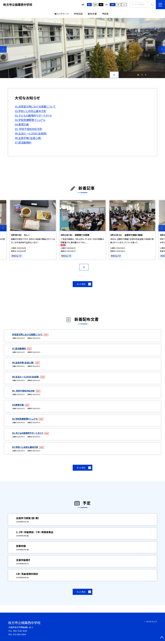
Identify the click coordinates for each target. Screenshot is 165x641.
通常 (89, 4)
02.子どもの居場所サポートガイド (33, 115)
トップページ (62, 13)
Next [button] (161, 49)
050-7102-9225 (20, 630)
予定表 (105, 13)
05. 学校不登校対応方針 (28, 129)
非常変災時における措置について (27, 334)
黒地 (101, 4)
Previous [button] (3, 49)
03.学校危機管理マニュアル (30, 120)
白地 (95, 4)
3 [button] (145, 75)
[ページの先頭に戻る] (161, 637)
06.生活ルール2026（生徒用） (31, 133)
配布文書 (92, 13)
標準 (112, 4)
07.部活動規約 (23, 142)
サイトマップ (151, 621)
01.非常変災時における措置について (35, 106)
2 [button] (142, 75)
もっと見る (81, 284)
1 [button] (138, 75)
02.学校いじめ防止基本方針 (30, 111)
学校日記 (78, 13)
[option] (82, 48)
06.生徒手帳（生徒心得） (28, 138)
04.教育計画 (22, 124)
